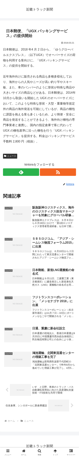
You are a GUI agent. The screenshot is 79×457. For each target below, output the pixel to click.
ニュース (10, 156)
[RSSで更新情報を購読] (58, 172)
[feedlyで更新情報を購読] (21, 172)
